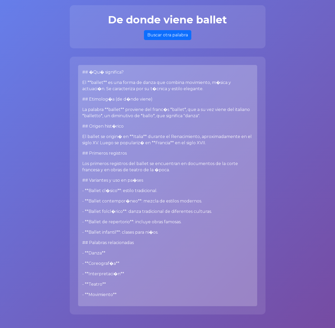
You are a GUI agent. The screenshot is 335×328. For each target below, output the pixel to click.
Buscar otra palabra (167, 34)
